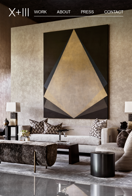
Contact (113, 12)
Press (87, 12)
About (63, 12)
